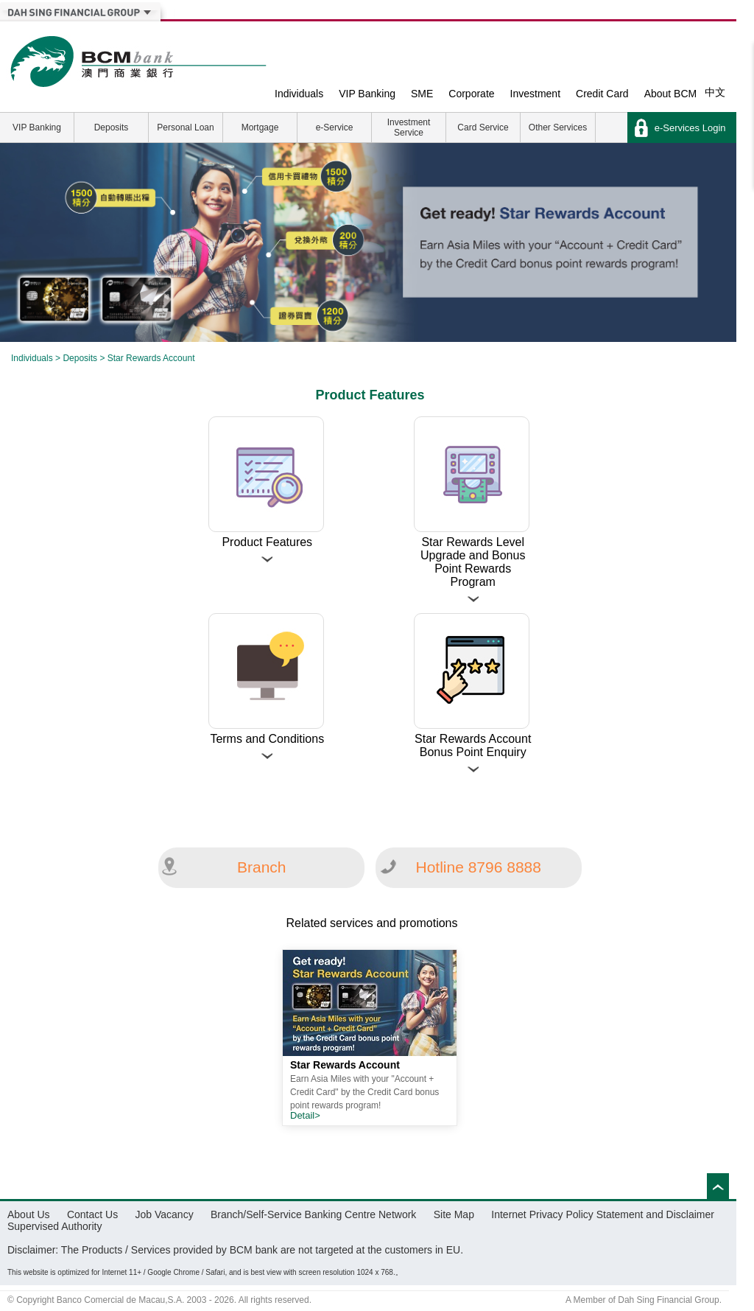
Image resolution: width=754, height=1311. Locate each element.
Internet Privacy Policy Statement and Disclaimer (602, 1214)
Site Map (454, 1214)
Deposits (111, 127)
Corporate (471, 93)
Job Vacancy (164, 1214)
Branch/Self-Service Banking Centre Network (313, 1214)
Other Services (558, 127)
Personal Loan (185, 127)
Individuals (299, 93)
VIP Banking (367, 93)
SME (422, 93)
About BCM (670, 93)
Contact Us (92, 1214)
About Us (28, 1214)
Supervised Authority (54, 1226)
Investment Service (409, 127)
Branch (261, 867)
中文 (715, 92)
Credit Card (602, 93)
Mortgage (260, 127)
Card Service (482, 127)
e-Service (334, 127)
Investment (535, 93)
